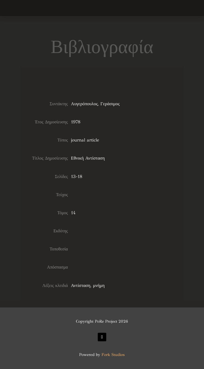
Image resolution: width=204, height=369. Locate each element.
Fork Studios (113, 354)
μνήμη (99, 285)
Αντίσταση (80, 285)
